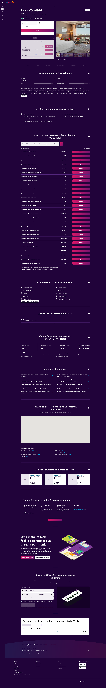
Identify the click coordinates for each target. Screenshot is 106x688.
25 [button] (37, 48)
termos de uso (41, 607)
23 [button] (31, 48)
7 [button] (47, 38)
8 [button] (50, 38)
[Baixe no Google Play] (83, 664)
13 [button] (44, 42)
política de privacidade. (49, 607)
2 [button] (31, 38)
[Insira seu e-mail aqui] (39, 598)
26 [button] (41, 48)
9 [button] (31, 42)
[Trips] (2, 15)
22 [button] (50, 45)
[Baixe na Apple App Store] (83, 667)
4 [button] (71, 35)
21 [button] (47, 45)
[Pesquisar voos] (2, 6)
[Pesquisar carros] (2, 12)
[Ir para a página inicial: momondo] (9, 2)
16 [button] (31, 45)
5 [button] (74, 35)
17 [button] (34, 45)
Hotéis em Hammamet (60, 631)
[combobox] (38, 590)
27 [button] (44, 48)
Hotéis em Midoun (27, 631)
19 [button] (41, 45)
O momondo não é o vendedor (56, 648)
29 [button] (50, 48)
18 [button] (37, 45)
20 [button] (44, 45)
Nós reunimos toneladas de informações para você (56, 650)
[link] (55, 520)
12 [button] (41, 42)
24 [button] (34, 48)
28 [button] (47, 48)
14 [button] (47, 42)
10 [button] (34, 42)
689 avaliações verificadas (35, 18)
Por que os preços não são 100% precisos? (56, 653)
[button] (2, 2)
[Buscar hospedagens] (2, 9)
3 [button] (34, 38)
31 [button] (34, 51)
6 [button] (44, 38)
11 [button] (37, 42)
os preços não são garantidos (50, 644)
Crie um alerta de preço (78, 509)
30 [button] (31, 51)
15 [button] (50, 42)
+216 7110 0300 (24, 16)
